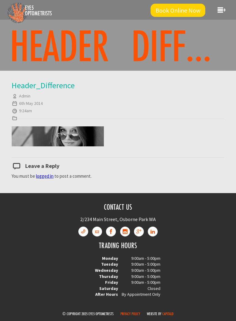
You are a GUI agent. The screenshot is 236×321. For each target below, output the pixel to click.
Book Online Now (177, 10)
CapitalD (168, 313)
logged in (44, 176)
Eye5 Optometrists (38, 10)
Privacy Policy (130, 313)
